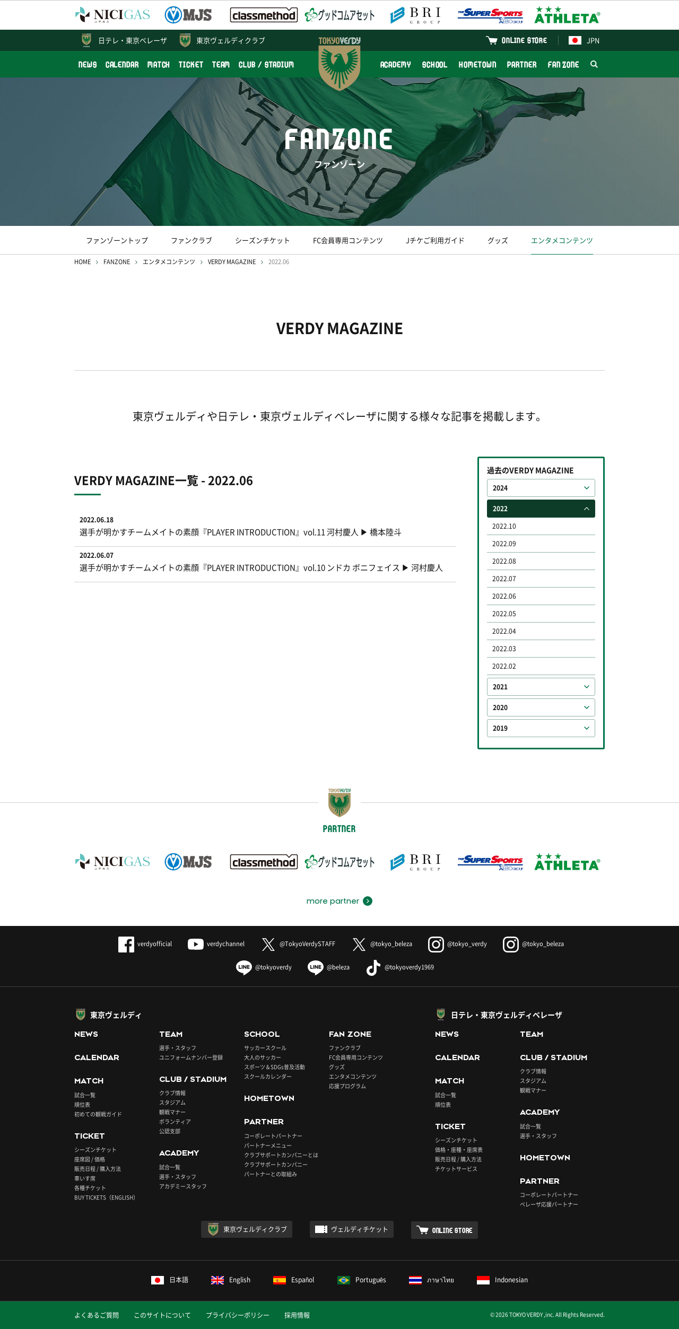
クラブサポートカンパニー (276, 1164)
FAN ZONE (563, 64)
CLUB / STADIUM (266, 64)
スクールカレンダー (268, 1076)
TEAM (221, 64)
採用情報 (297, 1315)
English (230, 1279)
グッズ (498, 240)
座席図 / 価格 (89, 1159)
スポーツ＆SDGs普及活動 (274, 1067)
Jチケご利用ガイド (435, 240)
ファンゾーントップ (117, 240)
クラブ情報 (172, 1093)
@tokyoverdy (264, 967)
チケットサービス (456, 1169)
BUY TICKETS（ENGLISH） (106, 1197)
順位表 (82, 1104)
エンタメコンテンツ (562, 240)
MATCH (159, 64)
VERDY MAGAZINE (232, 261)
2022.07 (504, 578)
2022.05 (504, 613)
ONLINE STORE (524, 40)
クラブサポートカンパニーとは (281, 1155)
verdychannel (216, 943)
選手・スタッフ (177, 1048)
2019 (500, 728)
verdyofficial (145, 943)
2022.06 (504, 596)
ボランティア (175, 1121)
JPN (584, 40)
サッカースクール (265, 1048)
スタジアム (172, 1102)
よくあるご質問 (96, 1315)
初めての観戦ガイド (98, 1114)
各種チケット (90, 1188)
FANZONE (116, 261)
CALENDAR (122, 64)
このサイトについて (162, 1315)
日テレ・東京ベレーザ (132, 40)
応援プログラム (347, 1086)
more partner (333, 901)
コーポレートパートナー (273, 1136)
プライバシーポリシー (237, 1315)
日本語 (169, 1279)
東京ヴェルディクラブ (230, 40)
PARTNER (521, 64)
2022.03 (504, 648)
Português (362, 1279)
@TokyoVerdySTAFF (297, 943)
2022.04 (504, 631)
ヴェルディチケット (359, 1229)
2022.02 (504, 666)
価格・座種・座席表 (459, 1149)
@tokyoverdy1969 (399, 967)
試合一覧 (84, 1095)
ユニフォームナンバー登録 (191, 1057)
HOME (82, 261)
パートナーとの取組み (270, 1174)
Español (294, 1279)
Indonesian (502, 1279)
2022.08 (504, 561)
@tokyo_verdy (457, 943)
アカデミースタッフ (183, 1186)
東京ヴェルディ (116, 1014)
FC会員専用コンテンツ (348, 240)
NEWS (88, 64)
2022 (500, 508)
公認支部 (169, 1131)
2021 (500, 687)
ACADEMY (395, 64)
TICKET (191, 64)
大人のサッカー (262, 1057)
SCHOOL (435, 64)
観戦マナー (172, 1112)
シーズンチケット (262, 240)
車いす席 (84, 1178)
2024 (500, 488)
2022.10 (504, 526)
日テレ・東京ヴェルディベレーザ (506, 1014)
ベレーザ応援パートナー (549, 1204)
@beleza (329, 967)
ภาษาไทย (431, 1279)
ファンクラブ (191, 240)
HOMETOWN (477, 64)
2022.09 (504, 543)
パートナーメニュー (268, 1145)
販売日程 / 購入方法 (97, 1169)
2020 (500, 707)
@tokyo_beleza (381, 943)
